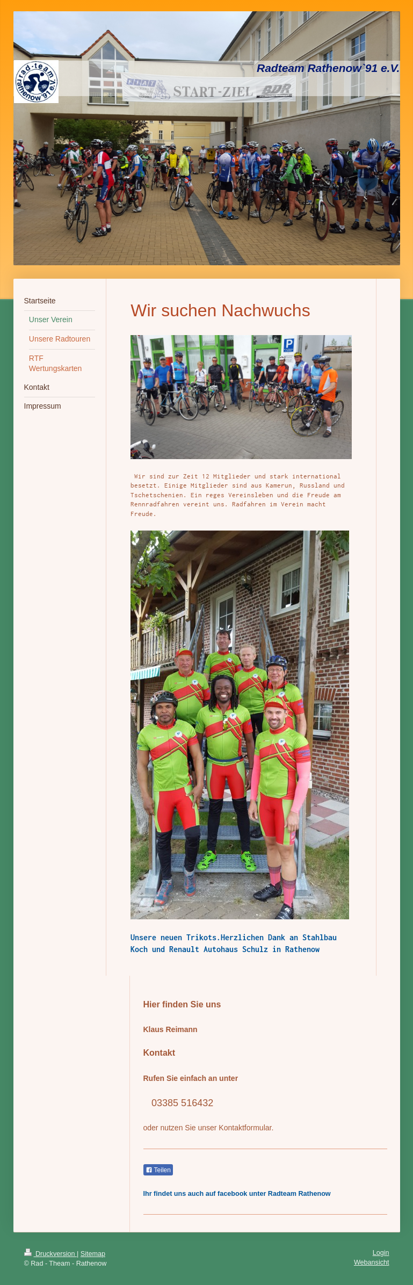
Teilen (158, 1170)
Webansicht (371, 1262)
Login (381, 1253)
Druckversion (50, 1254)
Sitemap (93, 1254)
